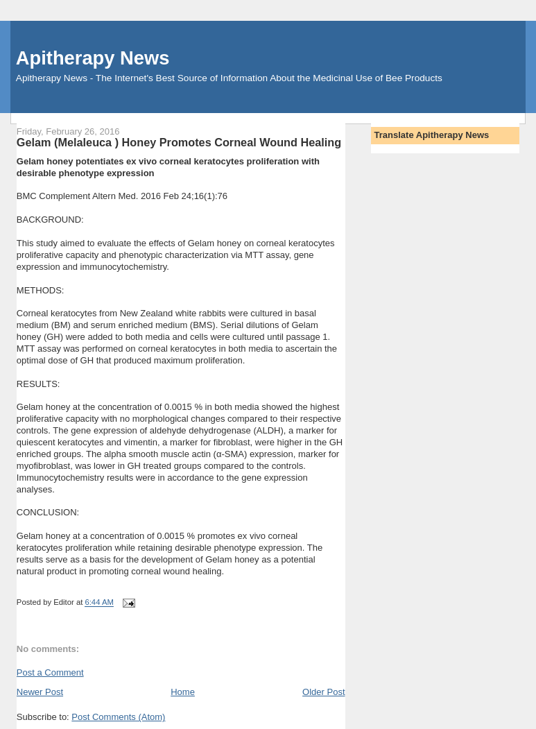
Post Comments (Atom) (118, 717)
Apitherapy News (92, 58)
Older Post (323, 692)
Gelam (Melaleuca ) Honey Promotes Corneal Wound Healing (179, 142)
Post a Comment (50, 672)
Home (183, 692)
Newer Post (40, 692)
